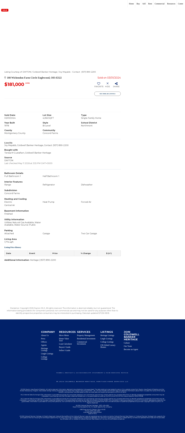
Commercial (159, 4)
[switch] (98, 86)
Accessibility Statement (90, 372)
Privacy (69, 372)
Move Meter (64, 335)
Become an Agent (131, 349)
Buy (138, 4)
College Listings (44, 358)
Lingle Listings (47, 354)
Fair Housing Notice (117, 372)
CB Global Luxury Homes (107, 346)
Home (131, 4)
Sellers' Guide (64, 350)
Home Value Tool (64, 340)
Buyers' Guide (64, 347)
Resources (171, 4)
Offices (44, 342)
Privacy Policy (77, 429)
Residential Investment (86, 339)
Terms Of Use (63, 429)
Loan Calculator (65, 344)
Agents (44, 345)
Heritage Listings (44, 349)
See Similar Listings (107, 93)
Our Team (128, 346)
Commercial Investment (82, 343)
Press (43, 339)
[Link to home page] (3, 4)
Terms (59, 372)
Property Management (86, 335)
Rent (150, 4)
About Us (45, 335)
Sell (144, 4)
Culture (127, 343)
